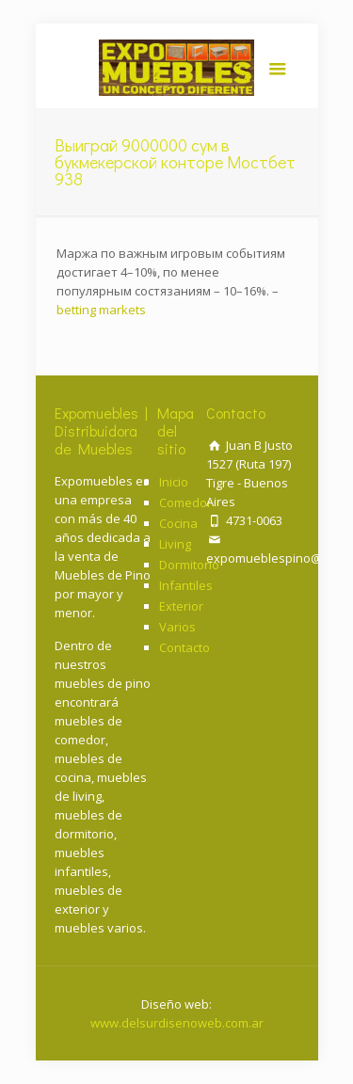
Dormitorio (189, 564)
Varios (177, 626)
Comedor (185, 502)
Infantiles (186, 585)
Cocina (178, 523)
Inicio (173, 481)
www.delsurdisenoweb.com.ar (177, 1022)
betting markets (101, 309)
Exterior (181, 606)
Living (175, 543)
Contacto (184, 647)
